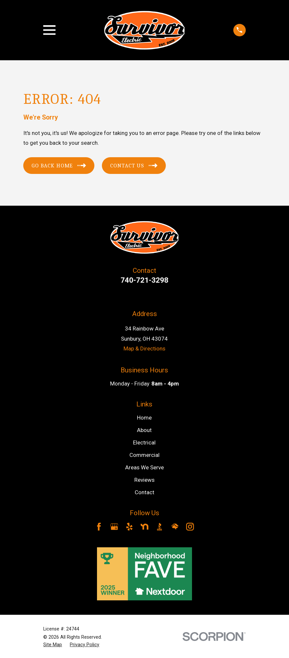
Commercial (144, 455)
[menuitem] (52, 645)
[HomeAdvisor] (175, 527)
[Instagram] (190, 527)
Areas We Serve (144, 467)
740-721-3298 (144, 280)
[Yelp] (129, 527)
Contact (144, 492)
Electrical (144, 442)
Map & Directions (144, 348)
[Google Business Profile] (114, 527)
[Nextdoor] (144, 527)
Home (144, 417)
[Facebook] (99, 527)
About (144, 430)
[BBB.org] (160, 527)
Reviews (144, 480)
